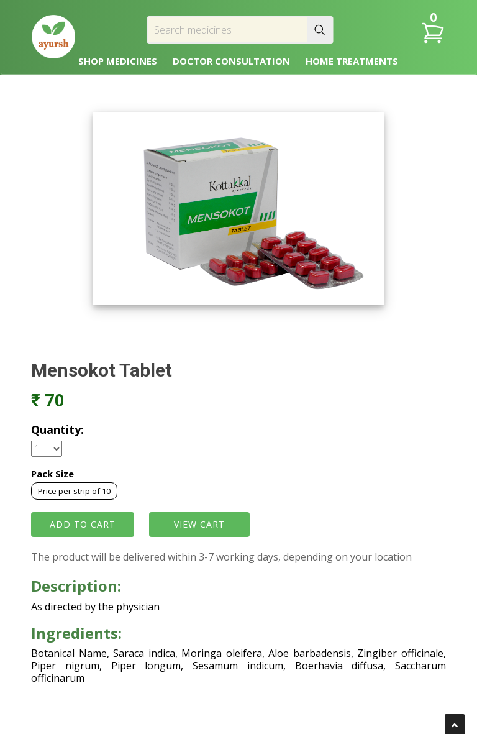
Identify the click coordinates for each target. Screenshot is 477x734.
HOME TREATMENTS (352, 61)
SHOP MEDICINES (117, 61)
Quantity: (57, 429)
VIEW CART (199, 524)
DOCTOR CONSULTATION (231, 61)
